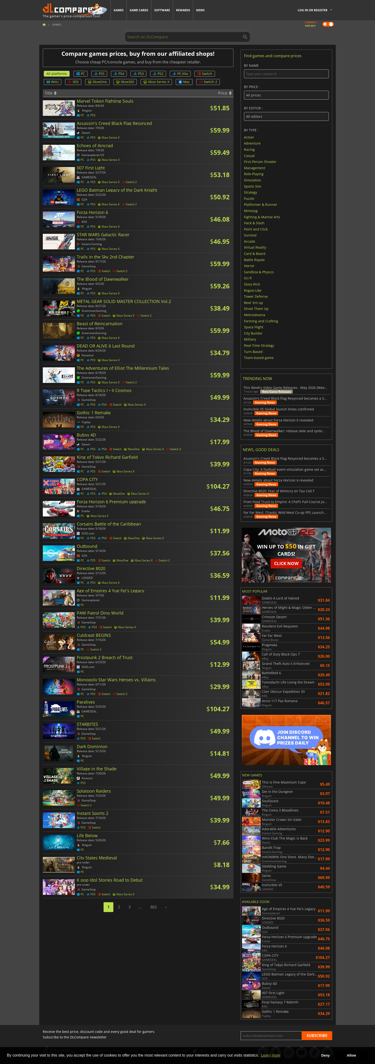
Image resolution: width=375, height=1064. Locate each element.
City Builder (253, 333)
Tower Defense (256, 296)
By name (286, 71)
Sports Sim (252, 186)
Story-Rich (252, 284)
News (200, 10)
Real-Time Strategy (259, 345)
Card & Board (254, 253)
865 (153, 907)
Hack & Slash (254, 223)
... (140, 907)
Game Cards (139, 10)
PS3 (138, 73)
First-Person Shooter (260, 161)
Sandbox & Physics (259, 271)
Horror (249, 265)
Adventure (252, 143)
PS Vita (180, 73)
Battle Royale (254, 259)
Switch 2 (208, 81)
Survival (250, 235)
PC (80, 73)
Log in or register (312, 10)
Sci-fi (248, 278)
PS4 (119, 73)
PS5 (99, 73)
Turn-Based (253, 351)
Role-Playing (254, 174)
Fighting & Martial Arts (262, 216)
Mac (184, 81)
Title (50, 93)
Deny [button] (325, 1055)
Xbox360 (125, 81)
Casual (249, 155)
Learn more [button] (271, 1055)
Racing (249, 149)
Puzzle (249, 198)
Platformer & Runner (260, 204)
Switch (204, 73)
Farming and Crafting (261, 321)
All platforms (56, 73)
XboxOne (97, 81)
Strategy (250, 192)
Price (224, 93)
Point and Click (256, 229)
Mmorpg (251, 210)
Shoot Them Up (256, 308)
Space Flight (253, 327)
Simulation (252, 180)
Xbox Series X (156, 81)
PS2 (158, 73)
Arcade (249, 241)
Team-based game (259, 357)
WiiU (52, 81)
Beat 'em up (253, 302)
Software (162, 10)
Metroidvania (254, 315)
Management (254, 167)
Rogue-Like (252, 290)
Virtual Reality (255, 247)
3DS (73, 81)
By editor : (286, 113)
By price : (286, 92)
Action (249, 137)
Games (119, 10)
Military (250, 339)
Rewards (183, 10)
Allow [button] (351, 1055)
